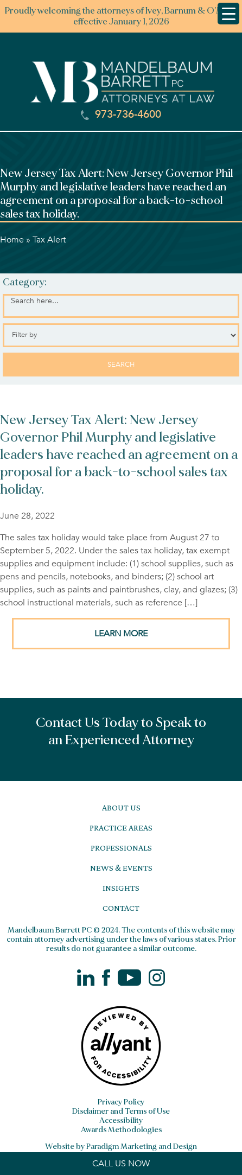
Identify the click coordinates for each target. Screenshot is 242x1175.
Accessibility (121, 1120)
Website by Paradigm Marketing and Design (121, 1146)
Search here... (35, 301)
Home (12, 240)
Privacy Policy (121, 1102)
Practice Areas (121, 827)
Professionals (121, 847)
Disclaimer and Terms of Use (121, 1111)
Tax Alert (49, 240)
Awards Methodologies (121, 1129)
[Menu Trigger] (228, 13)
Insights (121, 887)
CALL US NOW (121, 1164)
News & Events (121, 867)
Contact (121, 907)
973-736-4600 (121, 114)
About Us (121, 807)
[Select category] (121, 335)
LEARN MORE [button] (121, 634)
